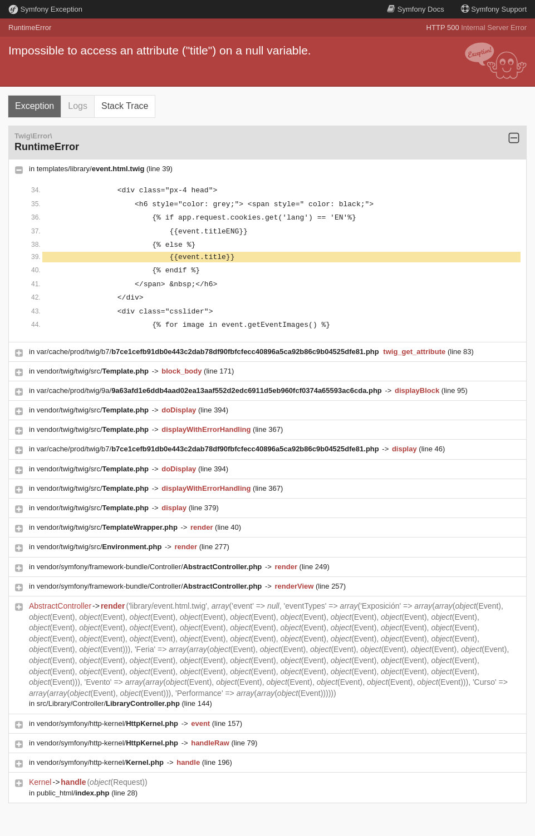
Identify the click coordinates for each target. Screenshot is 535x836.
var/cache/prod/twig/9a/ (210, 390)
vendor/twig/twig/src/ (94, 371)
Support (494, 9)
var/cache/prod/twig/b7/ (209, 351)
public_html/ (74, 793)
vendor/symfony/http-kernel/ (108, 723)
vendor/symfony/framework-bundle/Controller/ (150, 567)
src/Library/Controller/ (109, 703)
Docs (415, 9)
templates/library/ (91, 169)
